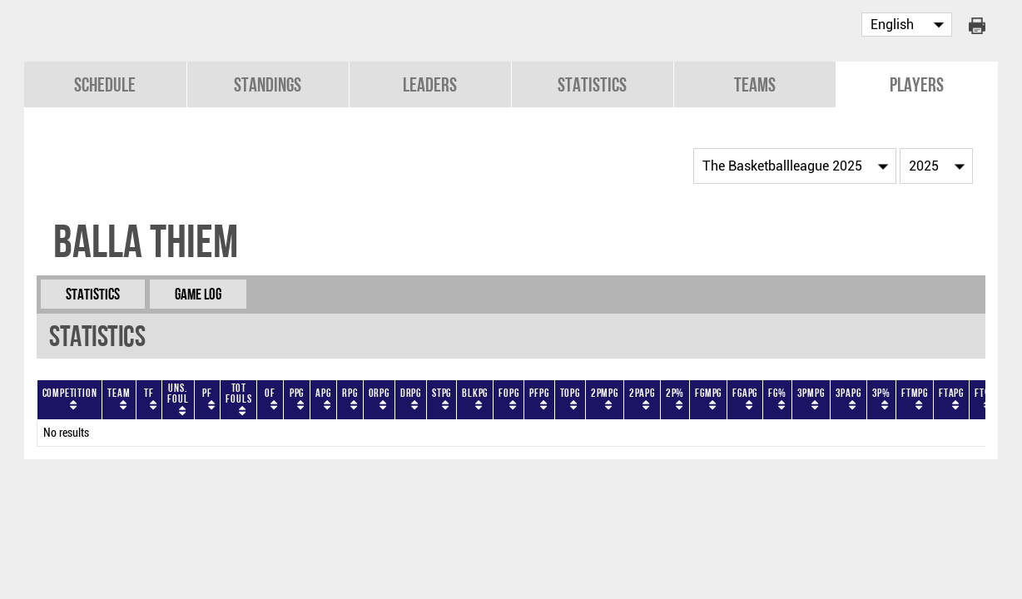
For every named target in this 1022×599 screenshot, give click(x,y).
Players (917, 84)
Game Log (198, 294)
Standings (267, 84)
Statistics (592, 84)
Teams (755, 84)
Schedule (105, 84)
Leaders (430, 84)
